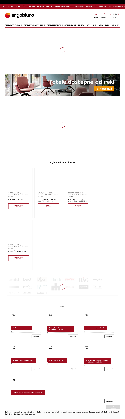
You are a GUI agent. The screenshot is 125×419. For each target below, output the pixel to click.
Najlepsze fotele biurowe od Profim (23, 307)
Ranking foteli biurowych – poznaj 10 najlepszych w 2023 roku (59, 276)
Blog (76, 393)
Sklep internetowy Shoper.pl (59, 416)
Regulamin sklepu (58, 390)
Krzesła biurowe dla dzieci (56, 307)
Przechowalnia (36, 396)
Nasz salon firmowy (80, 390)
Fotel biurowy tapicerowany (21, 275)
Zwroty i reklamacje (59, 396)
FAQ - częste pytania (16, 393)
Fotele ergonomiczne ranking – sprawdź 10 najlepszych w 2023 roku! (97, 308)
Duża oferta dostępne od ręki (35, 6)
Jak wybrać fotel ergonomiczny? (95, 275)
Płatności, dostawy (59, 400)
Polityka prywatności (60, 393)
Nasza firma (78, 386)
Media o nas (78, 396)
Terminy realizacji (58, 403)
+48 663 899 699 (104, 390)
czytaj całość (36, 284)
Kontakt (34, 386)
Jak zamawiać (57, 386)
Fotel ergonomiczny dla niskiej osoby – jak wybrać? (27, 340)
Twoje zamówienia (37, 390)
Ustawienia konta (37, 393)
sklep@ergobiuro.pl (104, 393)
